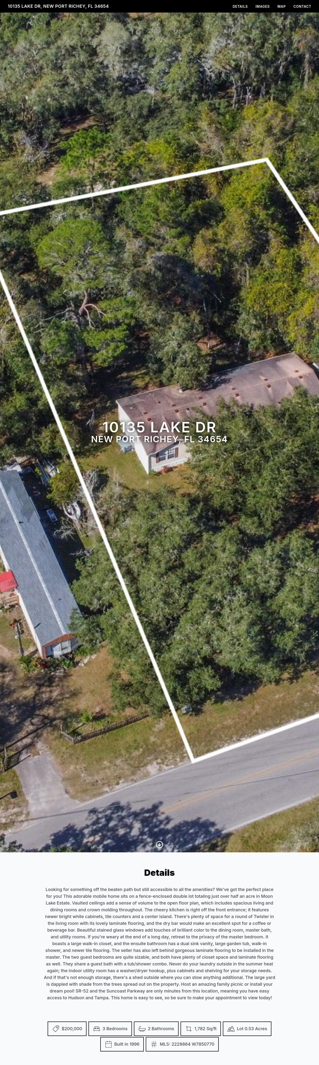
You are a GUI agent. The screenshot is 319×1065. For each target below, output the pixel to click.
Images (262, 6)
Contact (302, 6)
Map (281, 6)
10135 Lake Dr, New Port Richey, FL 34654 (58, 6)
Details (240, 6)
